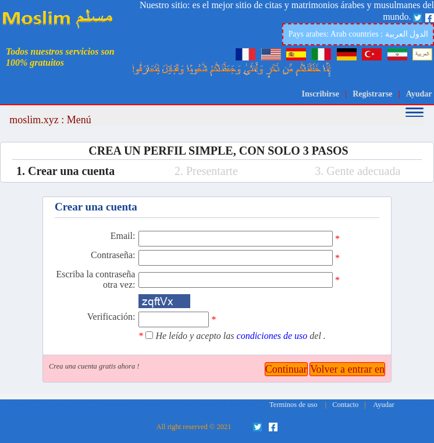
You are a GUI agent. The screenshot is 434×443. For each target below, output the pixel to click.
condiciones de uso (273, 336)
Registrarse (372, 94)
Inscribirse (320, 94)
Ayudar (419, 94)
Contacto (345, 405)
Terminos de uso (293, 405)
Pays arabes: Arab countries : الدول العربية (358, 34)
